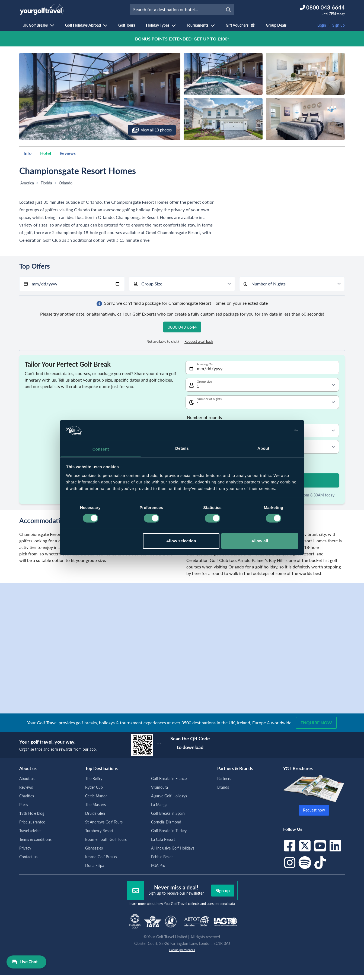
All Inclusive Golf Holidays (172, 848)
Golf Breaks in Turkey (169, 830)
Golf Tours (126, 25)
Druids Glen (95, 813)
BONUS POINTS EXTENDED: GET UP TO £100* (182, 38)
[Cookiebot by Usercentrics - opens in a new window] (274, 430)
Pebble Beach (162, 856)
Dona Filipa (94, 865)
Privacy (25, 848)
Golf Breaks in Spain (168, 813)
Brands (223, 787)
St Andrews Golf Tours (104, 822)
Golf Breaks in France (169, 778)
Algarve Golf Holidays (169, 796)
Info (27, 153)
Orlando (65, 183)
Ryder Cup (94, 787)
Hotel (45, 153)
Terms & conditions (35, 839)
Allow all (259, 541)
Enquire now (316, 722)
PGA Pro (158, 865)
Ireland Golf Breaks (101, 856)
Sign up (338, 25)
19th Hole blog (31, 813)
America (27, 183)
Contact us (28, 856)
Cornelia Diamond (166, 822)
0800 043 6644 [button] (182, 326)
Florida (46, 183)
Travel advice (29, 830)
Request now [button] (314, 810)
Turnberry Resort (99, 830)
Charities (26, 796)
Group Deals (276, 25)
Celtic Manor (96, 796)
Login (321, 25)
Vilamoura (159, 787)
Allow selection (181, 541)
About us (26, 778)
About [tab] (263, 448)
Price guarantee (32, 822)
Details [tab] (182, 448)
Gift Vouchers (240, 25)
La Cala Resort (163, 839)
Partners (224, 778)
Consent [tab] (100, 449)
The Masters (95, 804)
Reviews (68, 153)
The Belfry (93, 778)
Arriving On (205, 364)
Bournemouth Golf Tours (106, 839)
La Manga (159, 804)
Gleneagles (94, 848)
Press (23, 804)
